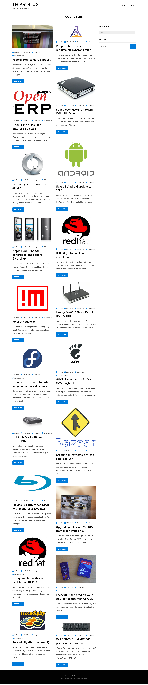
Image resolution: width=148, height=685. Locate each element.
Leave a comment (19, 57)
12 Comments (48, 434)
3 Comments (91, 106)
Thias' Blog (27, 5)
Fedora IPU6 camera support (31, 60)
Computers (37, 53)
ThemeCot (72, 679)
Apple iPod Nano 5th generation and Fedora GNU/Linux (27, 255)
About (131, 6)
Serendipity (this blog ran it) (30, 643)
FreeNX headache (24, 322)
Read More (18, 82)
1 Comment (47, 502)
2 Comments (91, 43)
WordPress (85, 679)
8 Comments (91, 524)
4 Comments (48, 318)
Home (123, 6)
